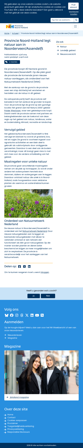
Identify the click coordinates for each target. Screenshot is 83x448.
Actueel (15, 33)
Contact (11, 417)
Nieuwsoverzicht (68, 54)
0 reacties (11, 62)
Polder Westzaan (12, 110)
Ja (34, 296)
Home (6, 33)
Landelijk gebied (67, 50)
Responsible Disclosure (18, 432)
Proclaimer (12, 423)
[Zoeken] (62, 20)
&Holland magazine (17, 397)
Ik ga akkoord (73, 6)
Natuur (63, 46)
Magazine (10, 338)
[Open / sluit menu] (75, 26)
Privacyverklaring (15, 429)
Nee (48, 296)
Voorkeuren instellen (74, 13)
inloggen (45, 272)
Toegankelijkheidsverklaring (20, 426)
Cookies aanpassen (17, 420)
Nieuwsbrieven (13, 335)
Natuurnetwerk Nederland (34, 231)
